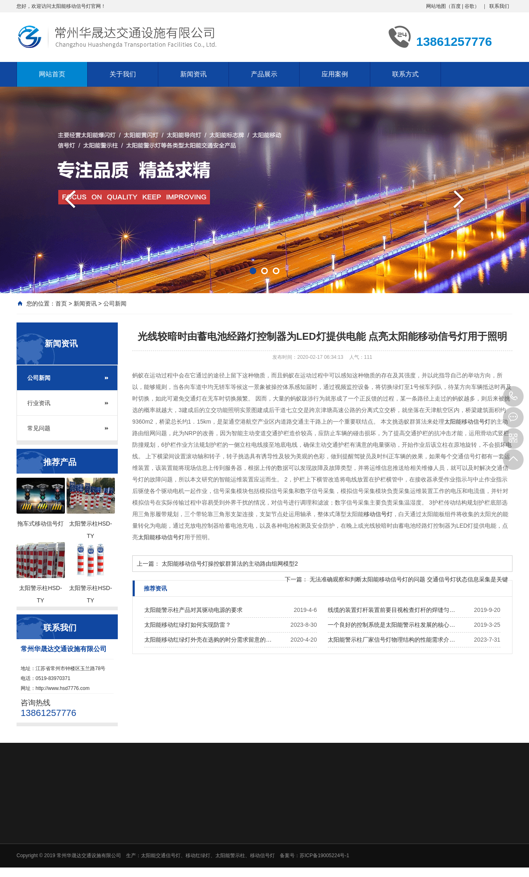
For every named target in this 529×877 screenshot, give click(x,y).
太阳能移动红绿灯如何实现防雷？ (187, 624)
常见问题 (38, 428)
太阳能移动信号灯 (467, 421)
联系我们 (499, 6)
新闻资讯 (193, 74)
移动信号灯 (378, 514)
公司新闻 (114, 303)
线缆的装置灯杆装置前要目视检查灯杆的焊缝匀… (391, 610)
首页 (61, 303)
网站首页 (52, 74)
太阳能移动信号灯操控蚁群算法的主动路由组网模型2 (230, 563)
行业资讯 (38, 403)
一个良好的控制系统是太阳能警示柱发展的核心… (391, 624)
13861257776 (513, 396)
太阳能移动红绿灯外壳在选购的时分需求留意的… (208, 639)
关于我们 (123, 74)
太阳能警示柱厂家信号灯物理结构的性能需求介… (391, 639)
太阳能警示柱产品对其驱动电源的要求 (193, 610)
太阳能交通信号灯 (161, 855)
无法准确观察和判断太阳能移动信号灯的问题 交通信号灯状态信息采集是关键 (409, 579)
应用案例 (335, 74)
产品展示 (264, 74)
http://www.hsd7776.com (63, 688)
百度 (456, 6)
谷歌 (469, 6)
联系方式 (405, 74)
